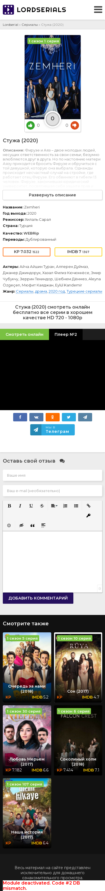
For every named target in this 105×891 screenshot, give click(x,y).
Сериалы (30, 24)
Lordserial (10, 24)
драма (41, 291)
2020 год (57, 291)
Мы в (57, 430)
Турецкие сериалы (84, 291)
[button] (9, 505)
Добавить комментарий (38, 598)
